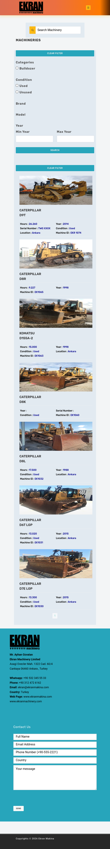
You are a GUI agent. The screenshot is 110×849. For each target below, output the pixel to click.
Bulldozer (27, 68)
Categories (25, 62)
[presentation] (36, 797)
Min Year (23, 132)
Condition (24, 80)
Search (55, 150)
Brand (21, 103)
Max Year (64, 132)
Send (18, 808)
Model (21, 114)
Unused (25, 92)
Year (19, 125)
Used (23, 86)
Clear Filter (55, 53)
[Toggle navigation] (88, 8)
